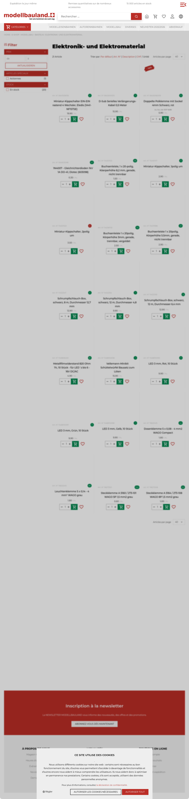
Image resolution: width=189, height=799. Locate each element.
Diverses (130, 27)
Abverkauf (176, 27)
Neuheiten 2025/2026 (152, 27)
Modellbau (113, 27)
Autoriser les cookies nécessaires (96, 792)
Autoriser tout (135, 792)
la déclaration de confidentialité (111, 785)
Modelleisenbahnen (62, 27)
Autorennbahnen (91, 27)
